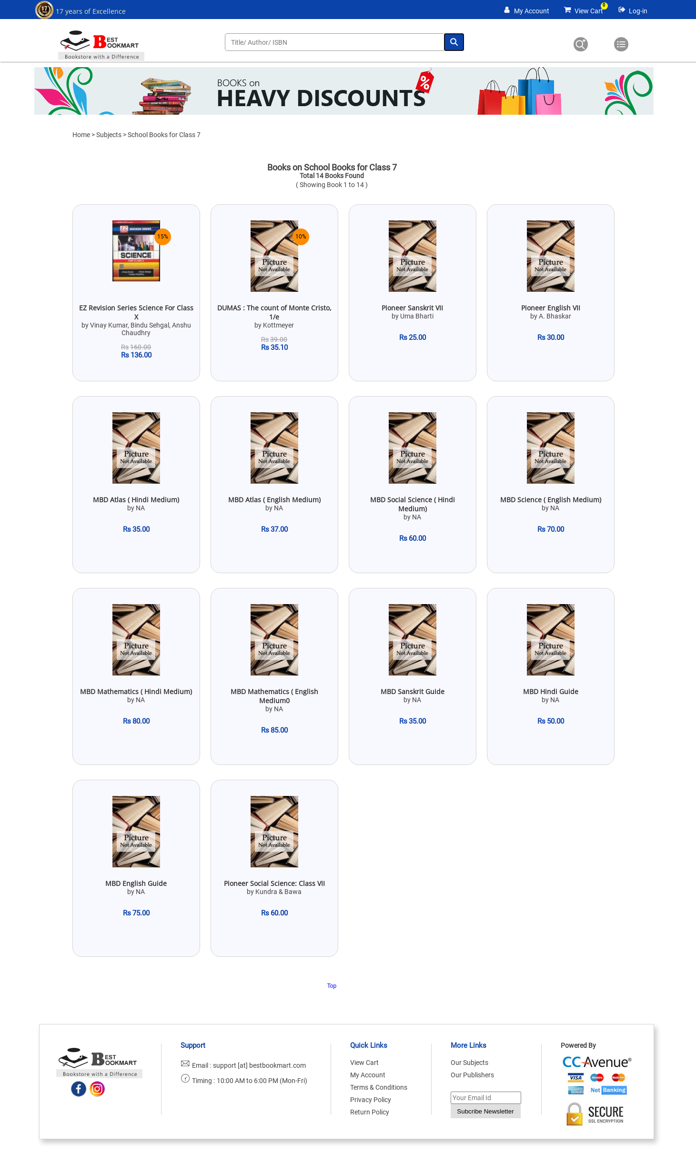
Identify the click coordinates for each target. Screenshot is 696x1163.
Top (331, 986)
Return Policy (369, 1112)
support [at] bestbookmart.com (259, 1065)
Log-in (638, 11)
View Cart (589, 11)
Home (81, 135)
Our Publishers (472, 1075)
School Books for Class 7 (164, 135)
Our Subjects (469, 1062)
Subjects (108, 135)
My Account (531, 11)
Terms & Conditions (378, 1087)
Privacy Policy (370, 1099)
